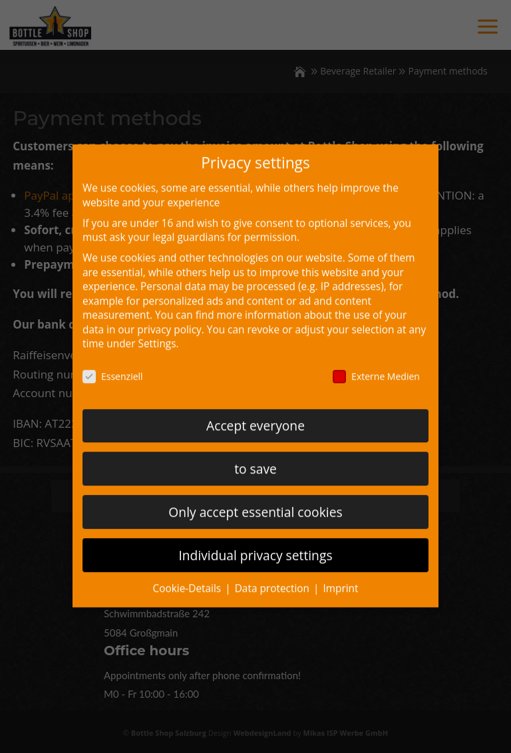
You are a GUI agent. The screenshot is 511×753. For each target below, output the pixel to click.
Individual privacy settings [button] (255, 544)
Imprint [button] (340, 578)
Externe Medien (376, 365)
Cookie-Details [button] (188, 578)
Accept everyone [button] (255, 415)
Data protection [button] (273, 578)
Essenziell (113, 365)
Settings (157, 333)
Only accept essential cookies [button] (255, 501)
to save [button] (255, 458)
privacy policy (169, 319)
